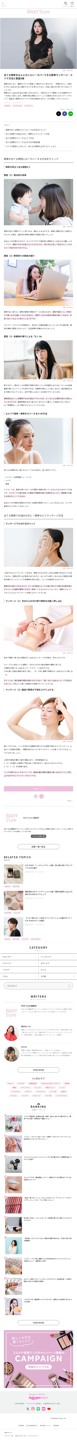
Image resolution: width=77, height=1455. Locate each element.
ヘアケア (5, 970)
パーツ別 (53, 1091)
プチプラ (28, 1091)
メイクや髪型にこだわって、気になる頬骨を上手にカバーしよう (31, 146)
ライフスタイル (61, 1096)
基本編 (67, 1083)
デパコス (13, 1096)
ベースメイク (16, 103)
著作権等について (45, 1425)
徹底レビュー (50, 1088)
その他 (43, 976)
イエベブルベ (35, 939)
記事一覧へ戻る (39, 846)
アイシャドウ (25, 1088)
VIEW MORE (38, 1069)
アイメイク (6, 963)
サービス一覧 (9, 1436)
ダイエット (36, 1096)
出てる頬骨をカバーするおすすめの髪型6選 (23, 142)
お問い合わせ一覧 (20, 1436)
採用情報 (56, 1425)
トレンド (38, 1088)
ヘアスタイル (17, 106)
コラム (5, 976)
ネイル (43, 970)
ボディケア (45, 963)
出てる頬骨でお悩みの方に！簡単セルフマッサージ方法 (27, 134)
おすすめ (16, 886)
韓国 (14, 1088)
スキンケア (6, 957)
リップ (62, 1088)
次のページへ (38, 789)
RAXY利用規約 (19, 1403)
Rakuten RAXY (13, 4)
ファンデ (17, 913)
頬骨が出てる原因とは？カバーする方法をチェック (26, 129)
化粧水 (63, 1091)
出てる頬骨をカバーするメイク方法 (20, 138)
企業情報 (21, 1425)
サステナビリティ (33, 1436)
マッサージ (28, 106)
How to (7, 106)
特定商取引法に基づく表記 (51, 1403)
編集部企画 (32, 1083)
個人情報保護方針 (31, 1425)
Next (70, 801)
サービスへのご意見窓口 (33, 1403)
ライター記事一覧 (39, 836)
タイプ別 (48, 1096)
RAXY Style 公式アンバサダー (50, 1083)
